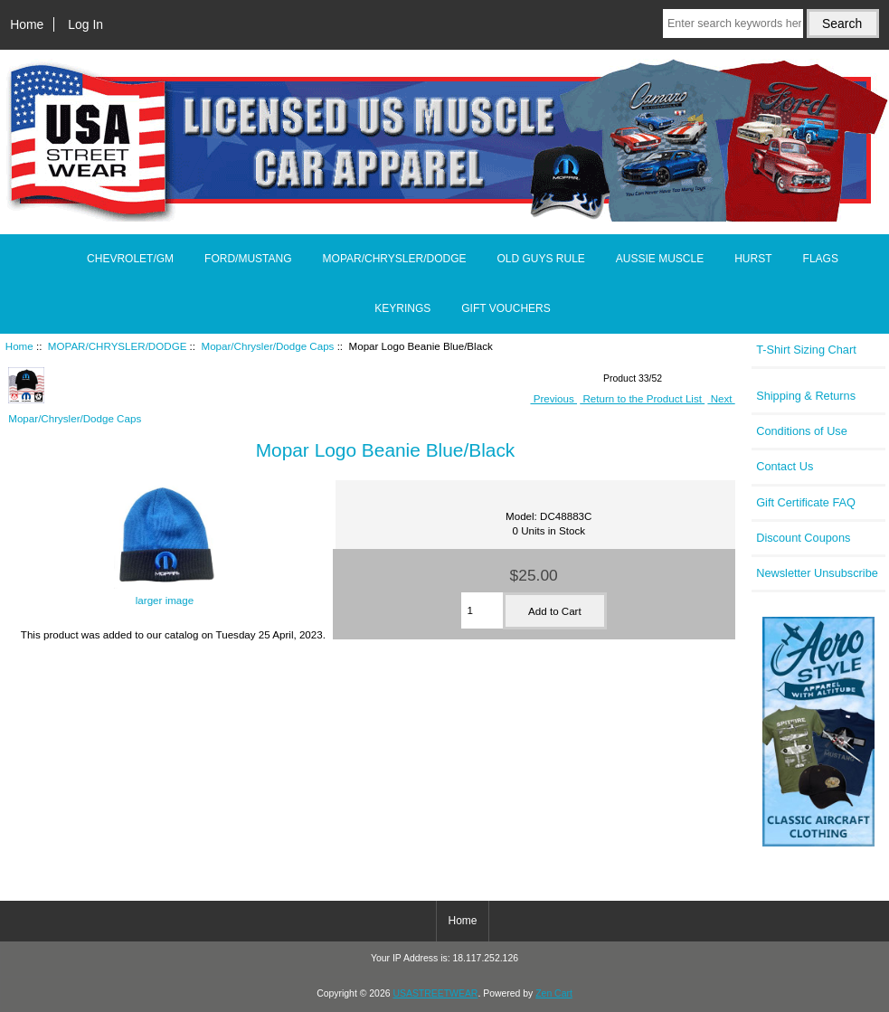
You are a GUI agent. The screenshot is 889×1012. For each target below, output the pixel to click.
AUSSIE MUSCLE (660, 258)
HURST (752, 258)
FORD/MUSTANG (247, 258)
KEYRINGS (402, 308)
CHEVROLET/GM (130, 258)
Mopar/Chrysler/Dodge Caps (268, 346)
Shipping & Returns (806, 395)
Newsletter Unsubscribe (817, 573)
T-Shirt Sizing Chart (806, 349)
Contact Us (784, 466)
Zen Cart (553, 993)
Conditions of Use (801, 431)
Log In (85, 24)
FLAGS (820, 258)
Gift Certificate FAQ (806, 502)
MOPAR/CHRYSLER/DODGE (117, 346)
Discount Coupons (803, 537)
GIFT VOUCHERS (505, 308)
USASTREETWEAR (435, 993)
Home (26, 24)
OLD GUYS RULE (540, 258)
